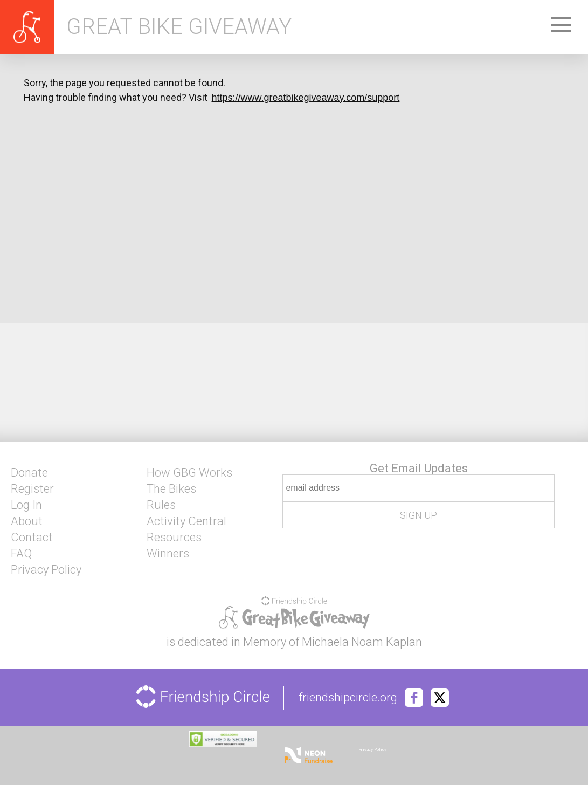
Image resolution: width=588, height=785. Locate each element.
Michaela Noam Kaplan (362, 642)
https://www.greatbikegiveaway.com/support (306, 97)
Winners (168, 554)
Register (32, 489)
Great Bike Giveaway (179, 27)
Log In (26, 505)
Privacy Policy (46, 570)
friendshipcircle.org (348, 698)
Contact (32, 537)
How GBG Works (189, 473)
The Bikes (171, 489)
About (27, 521)
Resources (174, 537)
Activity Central (186, 521)
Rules (161, 505)
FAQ (21, 554)
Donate (29, 473)
